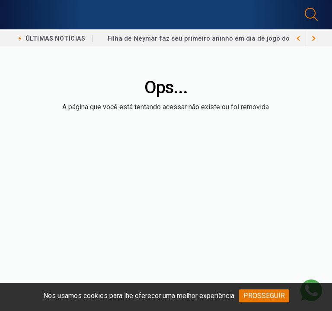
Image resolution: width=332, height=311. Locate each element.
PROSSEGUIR (264, 296)
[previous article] (314, 38)
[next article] (298, 38)
